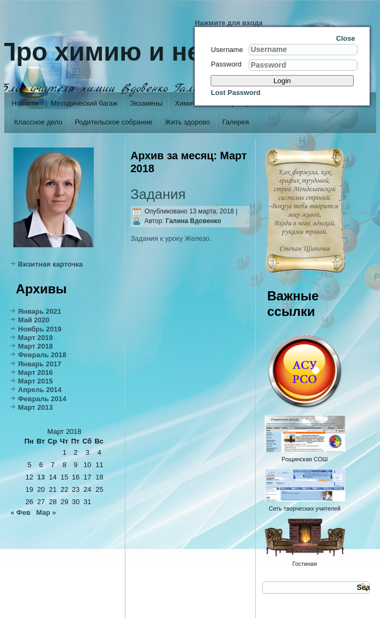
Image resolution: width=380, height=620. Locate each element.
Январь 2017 (40, 364)
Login (282, 81)
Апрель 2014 (40, 390)
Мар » (46, 512)
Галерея (235, 122)
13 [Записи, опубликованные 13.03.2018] (40, 477)
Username (227, 50)
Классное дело (38, 122)
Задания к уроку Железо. (171, 238)
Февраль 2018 (42, 355)
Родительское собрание (113, 122)
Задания (158, 194)
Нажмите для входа (229, 23)
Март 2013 (35, 407)
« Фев (21, 512)
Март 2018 (35, 346)
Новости (25, 103)
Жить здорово (187, 122)
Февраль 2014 (42, 399)
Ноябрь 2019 (40, 329)
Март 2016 (35, 372)
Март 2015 (35, 381)
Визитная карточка (50, 264)
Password (226, 64)
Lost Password (235, 92)
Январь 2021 (40, 311)
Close (345, 38)
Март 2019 (35, 338)
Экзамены (146, 103)
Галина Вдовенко (193, 221)
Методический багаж (84, 103)
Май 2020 (34, 320)
